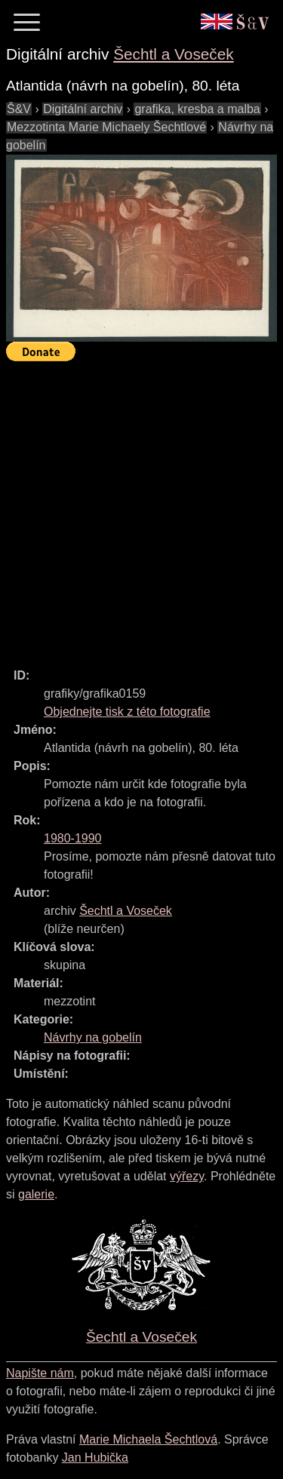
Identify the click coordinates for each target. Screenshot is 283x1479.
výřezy (187, 1176)
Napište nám (40, 1373)
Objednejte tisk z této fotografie (127, 711)
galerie (36, 1194)
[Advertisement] (141, 508)
